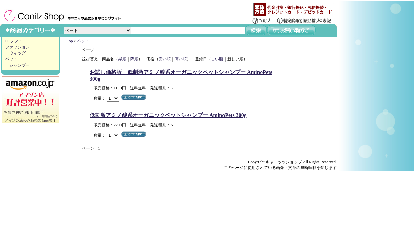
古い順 (217, 59)
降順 (134, 59)
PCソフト (14, 41)
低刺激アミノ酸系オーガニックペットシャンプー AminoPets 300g (168, 115)
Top (70, 41)
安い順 (165, 59)
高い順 (181, 59)
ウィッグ (17, 53)
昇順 (122, 59)
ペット (11, 59)
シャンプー (19, 65)
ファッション (17, 47)
